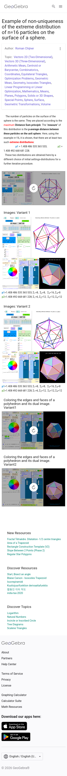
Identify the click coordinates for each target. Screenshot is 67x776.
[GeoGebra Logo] (16, 6)
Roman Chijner (24, 48)
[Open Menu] (60, 6)
